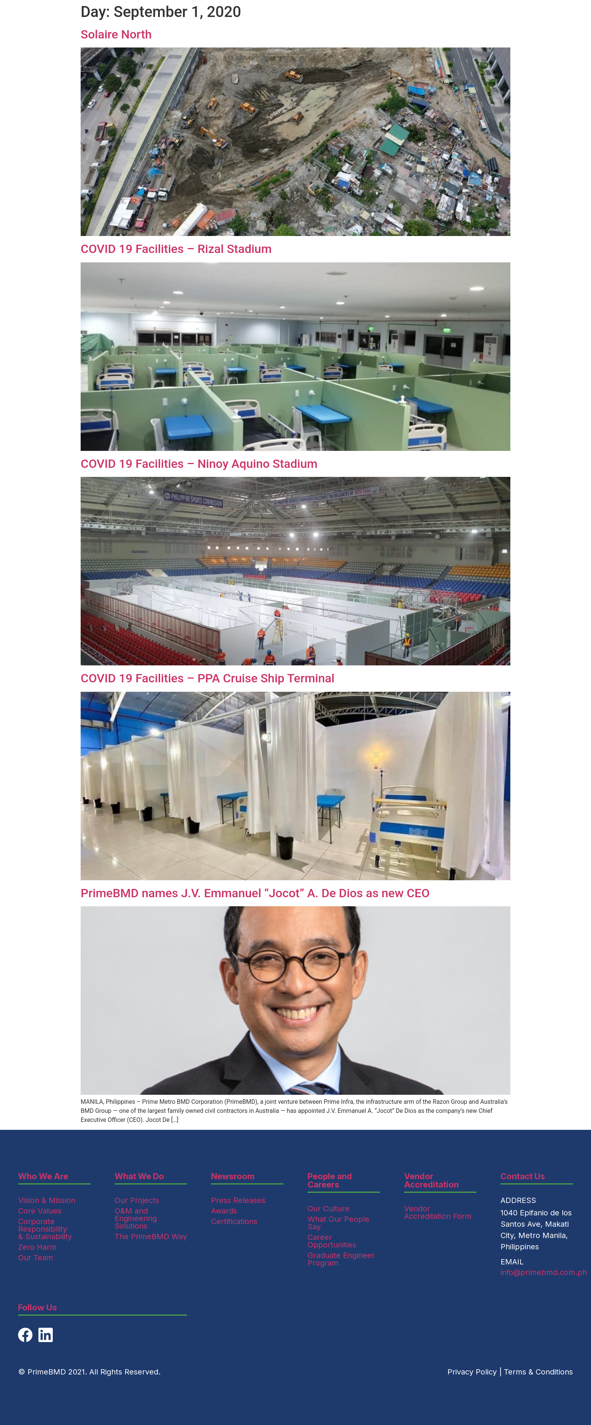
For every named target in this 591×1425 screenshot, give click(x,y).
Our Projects (137, 1200)
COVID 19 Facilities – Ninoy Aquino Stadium (199, 464)
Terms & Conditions (538, 1371)
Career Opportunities (332, 1241)
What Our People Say (338, 1223)
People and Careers (330, 1180)
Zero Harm (37, 1247)
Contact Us (523, 1176)
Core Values (39, 1210)
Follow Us (37, 1307)
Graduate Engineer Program (341, 1259)
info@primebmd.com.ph (544, 1272)
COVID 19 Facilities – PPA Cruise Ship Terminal (207, 678)
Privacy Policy (472, 1371)
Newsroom (233, 1176)
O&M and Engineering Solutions (136, 1218)
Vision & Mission (46, 1200)
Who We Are (43, 1176)
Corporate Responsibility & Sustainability (45, 1229)
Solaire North (116, 34)
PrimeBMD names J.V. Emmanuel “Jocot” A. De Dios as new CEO (255, 893)
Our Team (35, 1257)
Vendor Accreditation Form (438, 1212)
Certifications (234, 1221)
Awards (224, 1210)
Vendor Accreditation (431, 1180)
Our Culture (328, 1208)
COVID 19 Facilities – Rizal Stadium (176, 249)
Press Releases (238, 1200)
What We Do (139, 1176)
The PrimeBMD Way (151, 1236)
